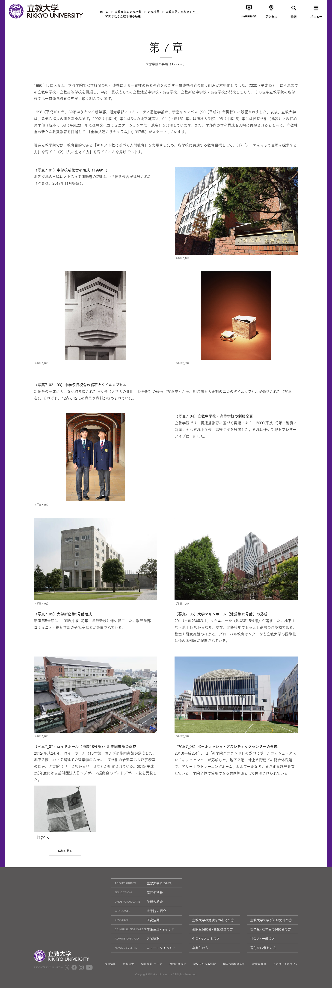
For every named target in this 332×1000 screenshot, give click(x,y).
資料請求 (128, 976)
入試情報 (135, 950)
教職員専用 (259, 976)
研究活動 (135, 931)
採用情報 (110, 976)
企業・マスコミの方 (206, 950)
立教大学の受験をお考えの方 (213, 931)
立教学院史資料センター (182, 11)
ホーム (104, 11)
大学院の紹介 (138, 922)
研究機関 (154, 11)
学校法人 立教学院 (204, 976)
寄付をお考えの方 (263, 959)
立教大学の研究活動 (128, 11)
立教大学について (141, 894)
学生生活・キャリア (143, 941)
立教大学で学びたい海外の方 (271, 931)
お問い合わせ (177, 976)
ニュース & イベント (143, 959)
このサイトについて (285, 976)
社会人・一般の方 (262, 950)
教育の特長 (137, 904)
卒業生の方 (200, 959)
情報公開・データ (151, 976)
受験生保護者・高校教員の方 (212, 941)
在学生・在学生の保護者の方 (270, 941)
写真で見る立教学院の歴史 (123, 16)
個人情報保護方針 (234, 976)
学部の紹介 (137, 913)
